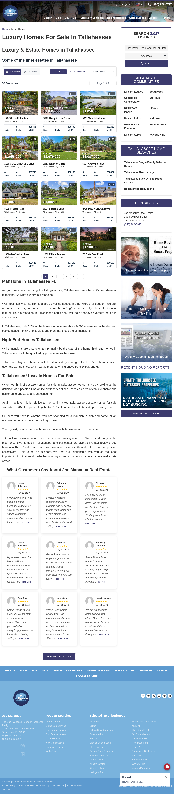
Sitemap (7, 789)
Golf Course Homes (56, 730)
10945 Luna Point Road (16, 118)
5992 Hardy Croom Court (57, 118)
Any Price (146, 56)
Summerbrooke (159, 124)
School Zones (124, 670)
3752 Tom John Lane (93, 118)
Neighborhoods (98, 670)
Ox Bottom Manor (141, 734)
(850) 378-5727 (13, 735)
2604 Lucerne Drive (54, 209)
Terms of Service (26, 785)
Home (5, 29)
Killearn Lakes (132, 118)
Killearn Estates (133, 91)
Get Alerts (58, 71)
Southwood (156, 91)
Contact (163, 670)
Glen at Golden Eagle (100, 742)
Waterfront (51, 751)
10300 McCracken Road (17, 254)
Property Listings (75, 785)
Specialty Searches (67, 670)
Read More (26, 522)
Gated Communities (56, 726)
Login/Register (87, 676)
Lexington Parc (97, 772)
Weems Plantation (141, 768)
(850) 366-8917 (132, 224)
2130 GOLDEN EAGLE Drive (19, 164)
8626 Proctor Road (14, 209)
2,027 (154, 33)
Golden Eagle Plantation (102, 751)
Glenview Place (97, 747)
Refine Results (78, 71)
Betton (93, 726)
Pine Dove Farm (140, 742)
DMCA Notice (58, 785)
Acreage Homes (54, 721)
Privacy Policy (42, 785)
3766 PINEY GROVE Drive (96, 209)
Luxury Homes (53, 738)
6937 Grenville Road (93, 164)
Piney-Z (136, 747)
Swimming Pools (54, 747)
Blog (23, 670)
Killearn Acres (132, 134)
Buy (34, 670)
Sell (45, 670)
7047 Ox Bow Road (92, 254)
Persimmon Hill (139, 738)
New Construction (55, 742)
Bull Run (155, 98)
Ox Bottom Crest (140, 730)
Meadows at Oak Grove (144, 721)
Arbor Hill (94, 721)
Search (10, 670)
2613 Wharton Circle (54, 164)
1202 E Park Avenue (54, 254)
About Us (146, 670)
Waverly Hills (157, 134)
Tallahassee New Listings (139, 172)
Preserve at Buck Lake (143, 751)
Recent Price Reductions (139, 189)
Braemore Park (97, 734)
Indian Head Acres (99, 755)
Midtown (155, 118)
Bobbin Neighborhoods (101, 730)
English (138, 4)
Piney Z (154, 108)
